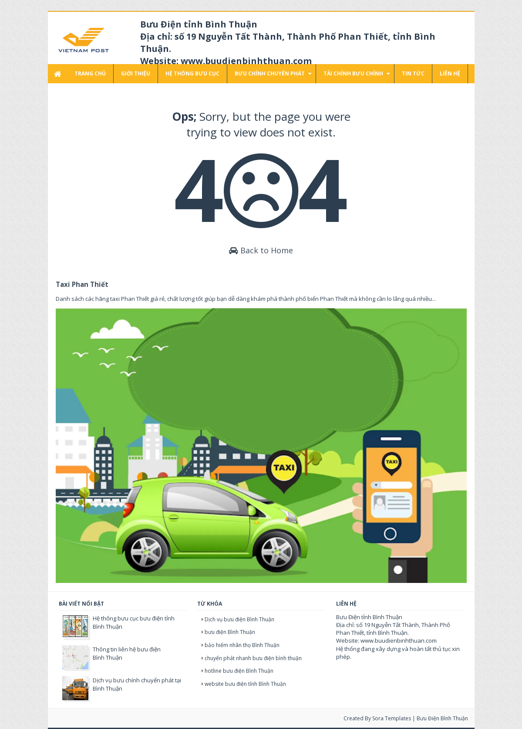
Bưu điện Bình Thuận (442, 718)
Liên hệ (450, 73)
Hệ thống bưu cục (192, 73)
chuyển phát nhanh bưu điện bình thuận (253, 658)
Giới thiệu (135, 73)
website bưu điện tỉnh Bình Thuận (245, 684)
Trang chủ (90, 73)
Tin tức (413, 73)
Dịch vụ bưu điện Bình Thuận (239, 619)
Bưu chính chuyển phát (270, 73)
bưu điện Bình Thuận (230, 632)
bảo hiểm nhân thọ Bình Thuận (242, 645)
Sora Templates (391, 718)
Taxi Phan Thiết (82, 284)
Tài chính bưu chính (353, 73)
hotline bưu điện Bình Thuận (239, 670)
